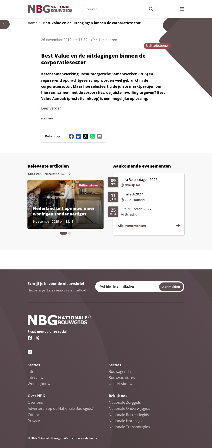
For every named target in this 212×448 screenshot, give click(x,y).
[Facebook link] (30, 338)
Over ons (35, 402)
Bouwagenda (120, 371)
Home (33, 22)
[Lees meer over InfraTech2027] (144, 197)
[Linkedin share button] (78, 136)
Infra (32, 371)
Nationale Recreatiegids (129, 414)
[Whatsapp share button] (92, 136)
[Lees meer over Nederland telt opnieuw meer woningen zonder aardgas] (65, 204)
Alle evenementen (132, 226)
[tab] (63, 233)
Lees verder (51, 108)
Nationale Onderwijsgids (129, 408)
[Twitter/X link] (37, 338)
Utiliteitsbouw (157, 45)
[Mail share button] (99, 136)
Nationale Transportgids (129, 426)
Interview (35, 377)
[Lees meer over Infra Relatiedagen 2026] (144, 182)
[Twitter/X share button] (85, 136)
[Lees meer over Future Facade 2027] (144, 212)
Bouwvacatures (122, 377)
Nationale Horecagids (127, 420)
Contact (34, 414)
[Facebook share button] (71, 136)
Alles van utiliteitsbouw (46, 174)
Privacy (34, 420)
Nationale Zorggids (125, 402)
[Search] (151, 9)
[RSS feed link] (30, 352)
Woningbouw (39, 383)
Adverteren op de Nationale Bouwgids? (61, 408)
